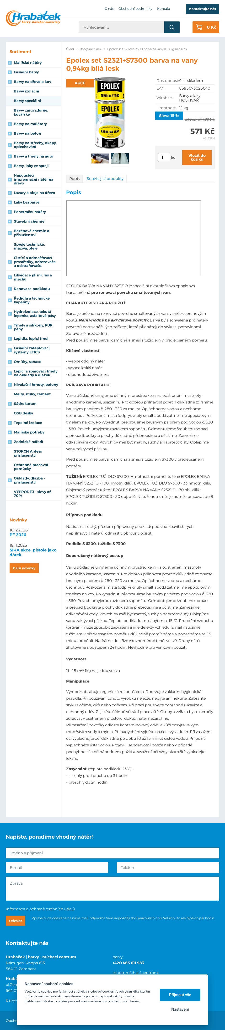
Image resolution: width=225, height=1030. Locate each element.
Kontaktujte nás (202, 9)
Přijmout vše (180, 995)
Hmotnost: (166, 108)
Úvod (70, 49)
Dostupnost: (167, 80)
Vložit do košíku (197, 157)
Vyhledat (172, 27)
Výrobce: (164, 98)
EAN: (160, 88)
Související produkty (105, 178)
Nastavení (180, 1009)
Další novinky (24, 568)
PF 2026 (18, 534)
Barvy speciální (91, 49)
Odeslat (15, 921)
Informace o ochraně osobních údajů (40, 909)
